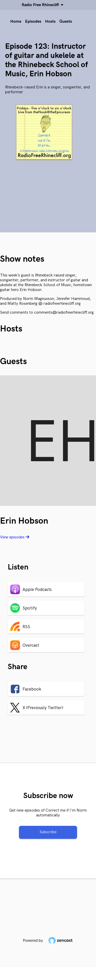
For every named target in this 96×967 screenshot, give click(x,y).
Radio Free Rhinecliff (41, 5)
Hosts (50, 21)
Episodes (33, 21)
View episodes (14, 537)
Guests (65, 21)
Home (15, 21)
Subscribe (48, 832)
